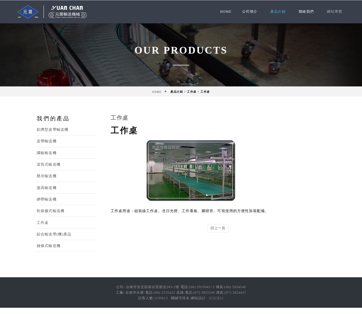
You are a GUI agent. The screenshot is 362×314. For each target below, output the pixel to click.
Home (221, 12)
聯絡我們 (305, 12)
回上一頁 (218, 228)
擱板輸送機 (47, 153)
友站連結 (216, 299)
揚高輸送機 (47, 188)
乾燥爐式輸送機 (50, 211)
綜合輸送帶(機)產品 (54, 235)
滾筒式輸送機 (48, 165)
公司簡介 (246, 12)
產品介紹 (275, 12)
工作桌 (42, 223)
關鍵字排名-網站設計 (188, 299)
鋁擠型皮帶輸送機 (52, 129)
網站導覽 (334, 12)
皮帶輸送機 (47, 141)
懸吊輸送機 (47, 176)
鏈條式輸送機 (48, 246)
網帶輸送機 (47, 200)
